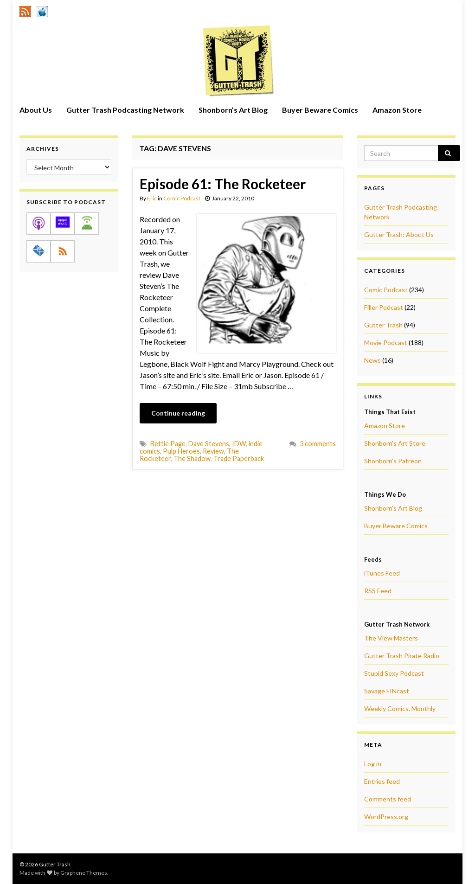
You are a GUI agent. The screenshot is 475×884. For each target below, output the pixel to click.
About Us (35, 109)
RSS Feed (378, 591)
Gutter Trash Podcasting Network (125, 109)
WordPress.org (386, 816)
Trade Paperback (238, 458)
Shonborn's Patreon (393, 461)
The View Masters (391, 638)
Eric (152, 198)
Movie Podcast (385, 342)
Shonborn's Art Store (394, 443)
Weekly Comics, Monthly (400, 708)
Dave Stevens (208, 444)
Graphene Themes (83, 872)
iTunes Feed (382, 573)
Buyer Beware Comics (320, 109)
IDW (239, 444)
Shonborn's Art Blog (393, 508)
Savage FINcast (386, 691)
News (372, 360)
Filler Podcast (383, 307)
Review (213, 451)
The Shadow (192, 458)
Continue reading (178, 413)
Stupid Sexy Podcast (394, 673)
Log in (372, 764)
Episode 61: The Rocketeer (223, 183)
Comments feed (387, 799)
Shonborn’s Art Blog (233, 109)
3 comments (318, 444)
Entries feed (382, 781)
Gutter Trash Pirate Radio (401, 656)
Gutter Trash (383, 325)
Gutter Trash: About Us (399, 234)
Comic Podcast (181, 198)
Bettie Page (168, 444)
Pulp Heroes (181, 451)
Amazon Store (397, 109)
